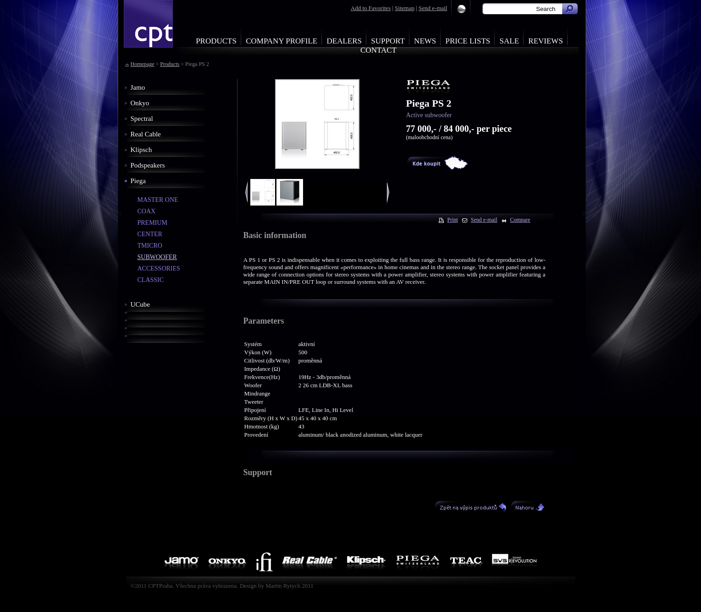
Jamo (138, 87)
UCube (140, 304)
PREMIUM (152, 222)
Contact (378, 50)
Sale (509, 41)
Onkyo (140, 103)
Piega (138, 180)
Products (216, 41)
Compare (520, 220)
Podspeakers (148, 165)
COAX (147, 211)
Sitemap (404, 8)
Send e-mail (433, 8)
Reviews (545, 41)
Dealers (344, 41)
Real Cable (146, 134)
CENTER (150, 234)
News (425, 41)
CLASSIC (151, 279)
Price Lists (468, 41)
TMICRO (150, 245)
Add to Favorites (371, 8)
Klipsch (141, 149)
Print (452, 220)
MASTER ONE (158, 199)
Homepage (143, 64)
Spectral (142, 118)
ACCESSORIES (159, 268)
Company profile (281, 41)
